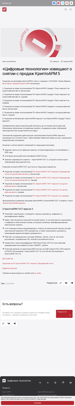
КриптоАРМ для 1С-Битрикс (47, 395)
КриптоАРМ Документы (46, 392)
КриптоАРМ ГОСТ (8, 395)
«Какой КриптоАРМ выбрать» (13, 203)
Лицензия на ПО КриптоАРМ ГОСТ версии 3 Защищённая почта (27, 263)
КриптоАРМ (6, 392)
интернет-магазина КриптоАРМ (17, 84)
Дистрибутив (7, 259)
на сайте (37, 273)
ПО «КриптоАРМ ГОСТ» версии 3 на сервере (51, 196)
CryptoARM (9, 284)
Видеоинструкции (9, 268)
